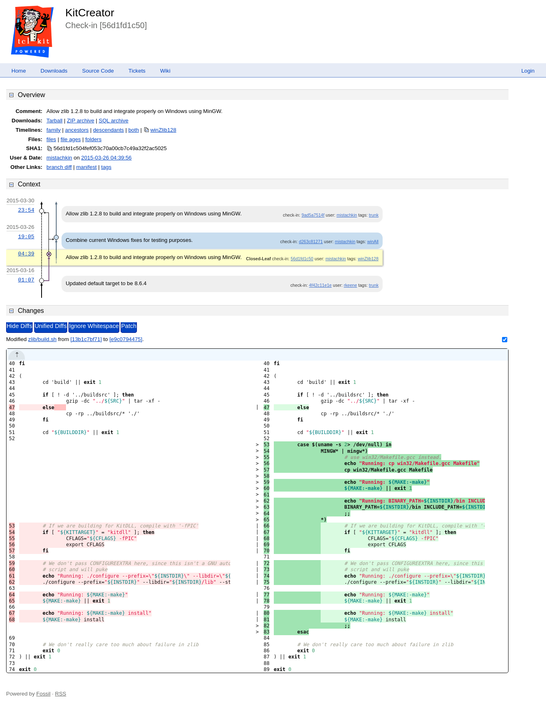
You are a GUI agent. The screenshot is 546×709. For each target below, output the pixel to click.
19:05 (26, 236)
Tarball (54, 120)
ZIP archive (80, 120)
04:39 (26, 253)
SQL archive (113, 120)
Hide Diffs (19, 326)
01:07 (26, 280)
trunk (374, 215)
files (51, 139)
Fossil (43, 694)
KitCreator (89, 13)
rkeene (350, 285)
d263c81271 (311, 241)
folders (93, 139)
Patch (128, 326)
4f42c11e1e (320, 285)
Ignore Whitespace (94, 326)
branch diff (59, 167)
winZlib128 (163, 130)
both (133, 130)
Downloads (54, 71)
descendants (108, 130)
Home (18, 71)
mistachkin (59, 158)
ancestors (77, 130)
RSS (60, 694)
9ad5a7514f (313, 215)
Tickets (136, 71)
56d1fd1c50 (302, 258)
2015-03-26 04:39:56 (106, 158)
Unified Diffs (51, 326)
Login (528, 71)
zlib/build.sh (42, 339)
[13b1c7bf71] (86, 339)
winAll (373, 241)
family (53, 130)
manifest (86, 167)
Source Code (98, 71)
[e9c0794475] (125, 339)
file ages (71, 139)
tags (106, 167)
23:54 (26, 210)
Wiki (165, 71)
